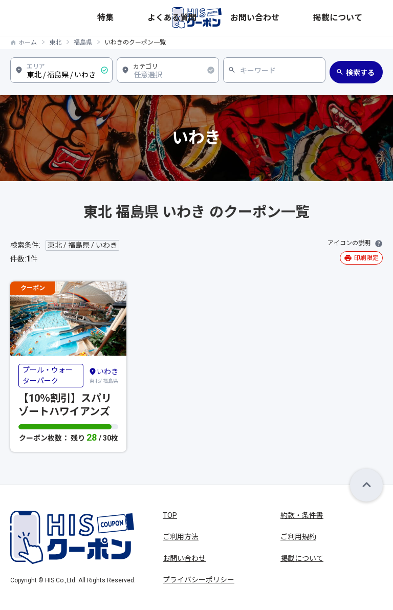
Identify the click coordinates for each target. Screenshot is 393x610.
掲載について (363, 17)
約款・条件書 (301, 515)
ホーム (27, 42)
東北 (55, 42)
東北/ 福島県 (103, 375)
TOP (170, 515)
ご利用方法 (181, 537)
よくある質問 (273, 17)
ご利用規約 (298, 537)
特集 (241, 17)
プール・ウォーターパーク (48, 375)
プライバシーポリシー (198, 580)
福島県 (83, 42)
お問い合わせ (318, 17)
